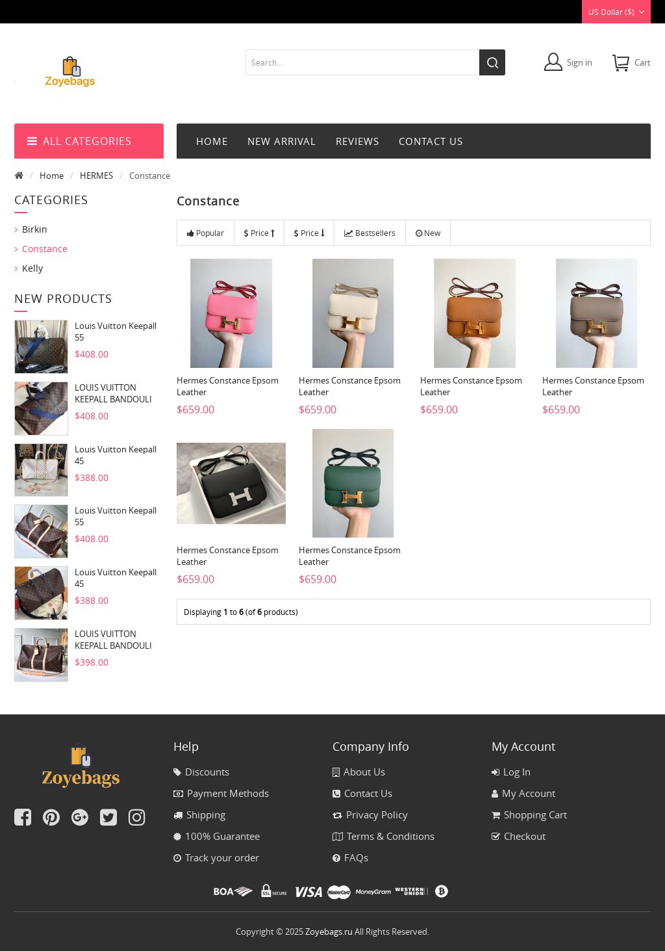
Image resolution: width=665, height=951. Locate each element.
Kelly (32, 268)
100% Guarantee (216, 835)
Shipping (199, 814)
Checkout (519, 835)
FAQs (350, 857)
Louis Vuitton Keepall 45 (116, 455)
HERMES (96, 175)
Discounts (201, 771)
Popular (205, 233)
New (428, 233)
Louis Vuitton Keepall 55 (116, 331)
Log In (511, 771)
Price (259, 233)
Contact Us (362, 793)
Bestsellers (369, 233)
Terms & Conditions (383, 835)
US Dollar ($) (616, 12)
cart (642, 62)
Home (212, 141)
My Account (523, 793)
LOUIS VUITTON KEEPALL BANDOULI (113, 393)
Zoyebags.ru (329, 931)
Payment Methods (221, 793)
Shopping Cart (529, 814)
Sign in (579, 62)
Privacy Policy (370, 814)
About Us (358, 771)
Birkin (34, 229)
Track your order (216, 857)
